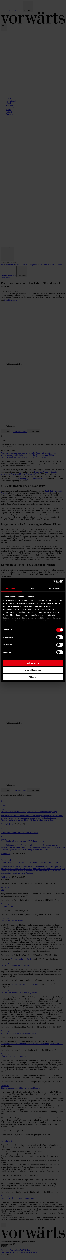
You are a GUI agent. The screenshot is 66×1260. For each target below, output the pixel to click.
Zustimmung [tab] (11, 588)
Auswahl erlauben (33, 670)
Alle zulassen (33, 663)
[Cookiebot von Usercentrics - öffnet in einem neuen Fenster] (52, 581)
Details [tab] (33, 588)
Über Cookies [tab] (54, 588)
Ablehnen (33, 677)
